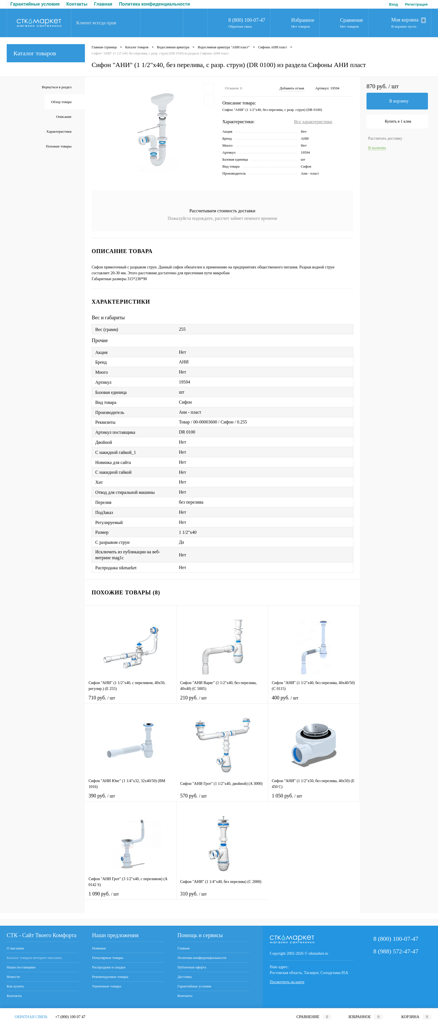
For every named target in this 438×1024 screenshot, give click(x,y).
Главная (19, 4)
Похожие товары (59, 146)
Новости (13, 977)
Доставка (171, 4)
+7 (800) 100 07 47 (70, 1017)
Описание (64, 117)
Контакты (14, 996)
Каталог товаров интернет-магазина (34, 958)
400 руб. (314, 701)
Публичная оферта (134, 4)
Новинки (99, 948)
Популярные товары (107, 958)
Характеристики (59, 131)
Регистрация (416, 4)
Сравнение (351, 20)
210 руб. (222, 701)
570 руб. (222, 799)
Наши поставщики (21, 967)
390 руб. (131, 799)
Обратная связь (240, 26)
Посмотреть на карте (287, 982)
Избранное (302, 20)
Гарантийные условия (194, 986)
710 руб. (131, 701)
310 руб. (222, 897)
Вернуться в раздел (57, 87)
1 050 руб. (314, 799)
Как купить (15, 986)
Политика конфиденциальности (70, 4)
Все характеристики (313, 121)
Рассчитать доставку (385, 138)
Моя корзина (408, 20)
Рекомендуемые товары (110, 977)
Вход (393, 4)
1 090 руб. (131, 897)
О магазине (15, 948)
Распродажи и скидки (108, 967)
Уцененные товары (106, 986)
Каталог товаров (45, 53)
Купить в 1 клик (398, 121)
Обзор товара (61, 102)
